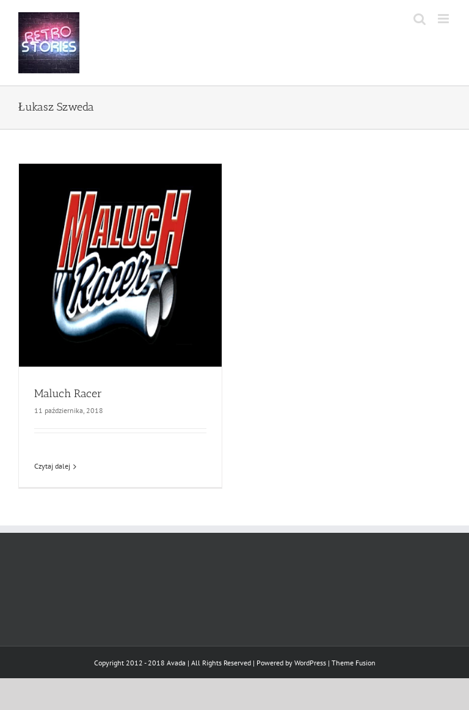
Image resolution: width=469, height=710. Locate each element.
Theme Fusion (354, 662)
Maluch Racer (68, 393)
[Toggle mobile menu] (444, 18)
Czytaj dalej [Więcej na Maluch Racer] (52, 465)
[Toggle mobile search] (419, 18)
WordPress (310, 662)
